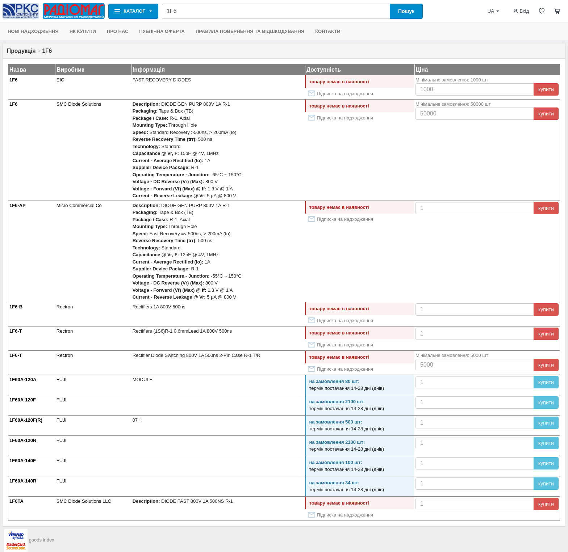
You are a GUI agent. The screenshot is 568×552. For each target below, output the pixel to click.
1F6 (13, 80)
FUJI (61, 379)
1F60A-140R (22, 481)
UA (493, 11)
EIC (60, 80)
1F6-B (15, 306)
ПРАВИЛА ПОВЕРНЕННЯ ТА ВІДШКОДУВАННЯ (250, 31)
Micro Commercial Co (79, 205)
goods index (41, 540)
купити (546, 89)
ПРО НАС (117, 31)
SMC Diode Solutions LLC (84, 501)
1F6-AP (17, 205)
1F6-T (15, 331)
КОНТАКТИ (328, 31)
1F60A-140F (22, 460)
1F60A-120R (22, 440)
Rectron (65, 306)
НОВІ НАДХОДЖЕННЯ (33, 31)
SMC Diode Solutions (79, 104)
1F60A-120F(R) (25, 420)
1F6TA (16, 501)
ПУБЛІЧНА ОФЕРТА (162, 31)
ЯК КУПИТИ (83, 31)
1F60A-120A (22, 379)
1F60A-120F (22, 400)
